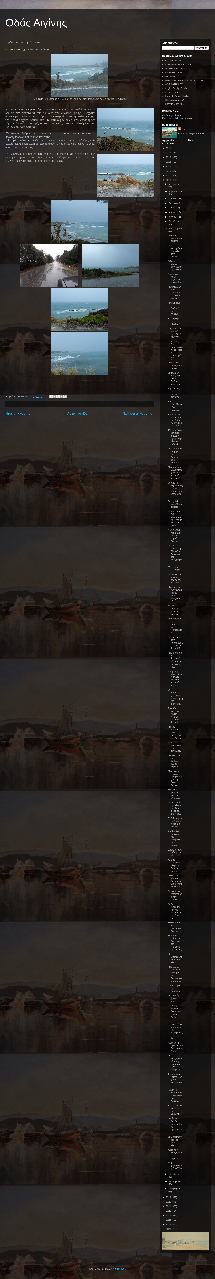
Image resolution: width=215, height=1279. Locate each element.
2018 (169, 180)
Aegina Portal (172, 92)
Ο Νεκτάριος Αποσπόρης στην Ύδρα (175, 895)
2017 (169, 175)
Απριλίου (173, 203)
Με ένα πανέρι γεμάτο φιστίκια (173, 609)
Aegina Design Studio (176, 88)
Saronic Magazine (174, 104)
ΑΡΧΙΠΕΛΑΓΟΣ (173, 60)
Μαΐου (172, 207)
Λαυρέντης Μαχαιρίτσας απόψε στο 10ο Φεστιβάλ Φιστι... (175, 678)
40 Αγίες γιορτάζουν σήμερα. (175, 238)
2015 (169, 166)
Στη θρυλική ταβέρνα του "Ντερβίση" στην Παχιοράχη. (175, 838)
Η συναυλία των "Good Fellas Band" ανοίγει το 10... (175, 594)
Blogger (121, 1268)
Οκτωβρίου (174, 1174)
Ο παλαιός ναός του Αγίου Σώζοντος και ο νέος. (175, 378)
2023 (169, 1215)
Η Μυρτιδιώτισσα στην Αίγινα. (175, 958)
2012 (169, 152)
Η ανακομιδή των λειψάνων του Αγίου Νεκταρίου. (175, 292)
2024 (169, 1219)
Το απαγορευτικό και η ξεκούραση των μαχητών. (175, 1062)
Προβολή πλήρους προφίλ (192, 133)
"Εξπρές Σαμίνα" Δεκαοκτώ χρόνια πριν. (174, 1011)
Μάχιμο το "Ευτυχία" (174, 568)
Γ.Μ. (184, 128)
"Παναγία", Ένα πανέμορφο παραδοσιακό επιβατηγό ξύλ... (175, 350)
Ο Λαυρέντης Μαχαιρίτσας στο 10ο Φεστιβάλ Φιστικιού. (175, 473)
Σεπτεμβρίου (175, 228)
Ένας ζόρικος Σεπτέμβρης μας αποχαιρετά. (175, 1080)
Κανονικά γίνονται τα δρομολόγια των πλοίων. (175, 1095)
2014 (169, 161)
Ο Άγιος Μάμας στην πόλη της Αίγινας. (175, 265)
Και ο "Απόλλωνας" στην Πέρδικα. (175, 405)
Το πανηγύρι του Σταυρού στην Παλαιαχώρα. (175, 625)
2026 (169, 1229)
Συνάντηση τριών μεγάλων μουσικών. (174, 278)
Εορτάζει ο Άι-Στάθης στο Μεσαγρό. (175, 852)
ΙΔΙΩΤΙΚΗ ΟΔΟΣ (173, 72)
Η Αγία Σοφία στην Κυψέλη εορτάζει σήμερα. (174, 761)
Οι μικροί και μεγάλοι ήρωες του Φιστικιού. (174, 578)
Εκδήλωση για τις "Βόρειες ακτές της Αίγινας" (175, 822)
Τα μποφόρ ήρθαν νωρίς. (173, 998)
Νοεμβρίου (174, 1181)
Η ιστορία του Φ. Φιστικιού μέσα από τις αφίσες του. (175, 659)
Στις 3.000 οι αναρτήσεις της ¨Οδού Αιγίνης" (175, 332)
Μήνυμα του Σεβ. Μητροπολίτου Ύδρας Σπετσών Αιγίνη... (175, 518)
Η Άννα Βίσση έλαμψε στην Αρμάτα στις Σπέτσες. (175, 455)
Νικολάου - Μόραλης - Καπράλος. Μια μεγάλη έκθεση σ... (175, 881)
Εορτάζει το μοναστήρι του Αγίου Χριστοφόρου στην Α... (175, 420)
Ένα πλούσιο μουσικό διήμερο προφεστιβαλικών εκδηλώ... (175, 437)
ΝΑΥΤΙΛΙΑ (170, 76)
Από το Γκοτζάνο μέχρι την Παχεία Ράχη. (174, 865)
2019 (169, 1197)
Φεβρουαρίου (176, 191)
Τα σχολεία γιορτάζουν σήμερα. (175, 504)
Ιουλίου (173, 216)
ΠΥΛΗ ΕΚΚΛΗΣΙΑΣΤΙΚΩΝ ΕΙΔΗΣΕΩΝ (184, 80)
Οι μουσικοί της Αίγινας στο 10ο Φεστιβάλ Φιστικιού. (175, 808)
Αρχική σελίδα (77, 413)
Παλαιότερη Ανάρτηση (138, 413)
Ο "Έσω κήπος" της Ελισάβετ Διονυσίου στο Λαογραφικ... (175, 554)
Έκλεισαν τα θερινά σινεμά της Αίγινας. (174, 926)
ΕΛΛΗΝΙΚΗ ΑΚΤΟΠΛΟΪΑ (178, 64)
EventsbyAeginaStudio (177, 96)
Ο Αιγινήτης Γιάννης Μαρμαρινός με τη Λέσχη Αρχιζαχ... (175, 778)
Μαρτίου (173, 198)
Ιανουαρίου (174, 184)
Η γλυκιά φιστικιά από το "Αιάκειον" (174, 793)
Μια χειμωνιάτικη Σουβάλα (175, 1165)
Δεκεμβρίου (174, 1188)
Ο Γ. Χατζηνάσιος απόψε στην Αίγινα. (175, 251)
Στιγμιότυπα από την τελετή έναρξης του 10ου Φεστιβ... (174, 715)
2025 (169, 1224)
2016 (169, 171)
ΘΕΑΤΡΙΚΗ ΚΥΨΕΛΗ (176, 68)
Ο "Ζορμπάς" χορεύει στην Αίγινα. (175, 1141)
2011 (169, 148)
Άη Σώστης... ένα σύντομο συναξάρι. (174, 392)
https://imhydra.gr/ (174, 100)
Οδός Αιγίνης (36, 23)
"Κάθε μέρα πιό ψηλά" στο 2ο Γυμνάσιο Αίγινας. (174, 535)
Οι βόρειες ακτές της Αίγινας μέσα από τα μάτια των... (174, 911)
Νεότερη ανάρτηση (18, 413)
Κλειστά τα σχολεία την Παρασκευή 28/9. (175, 1046)
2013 (169, 157)
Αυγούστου (174, 221)
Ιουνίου (173, 212)
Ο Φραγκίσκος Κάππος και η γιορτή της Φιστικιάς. (175, 696)
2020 (169, 1201)
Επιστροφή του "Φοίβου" (174, 321)
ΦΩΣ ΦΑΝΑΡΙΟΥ (174, 84)
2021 (169, 1206)
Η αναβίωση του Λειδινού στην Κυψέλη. (174, 308)
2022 (169, 1211)
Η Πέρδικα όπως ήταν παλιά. (175, 365)
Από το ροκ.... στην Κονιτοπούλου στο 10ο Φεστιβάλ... (175, 643)
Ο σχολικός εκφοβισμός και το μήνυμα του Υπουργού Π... (175, 489)
